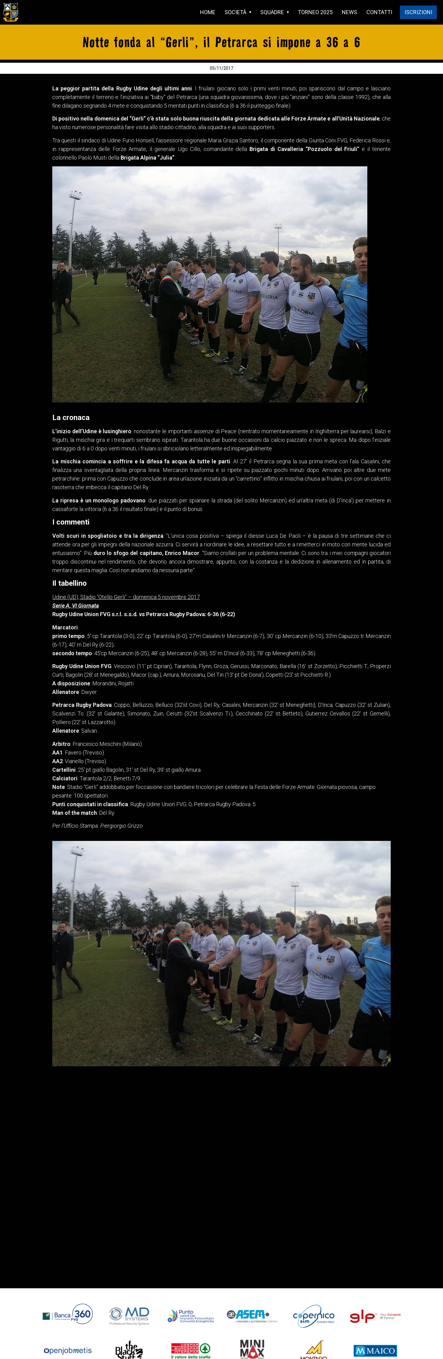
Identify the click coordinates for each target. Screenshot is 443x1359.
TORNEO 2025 (315, 12)
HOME (207, 12)
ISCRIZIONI (418, 12)
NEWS (349, 12)
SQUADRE (272, 12)
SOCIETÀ (235, 12)
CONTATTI (379, 12)
